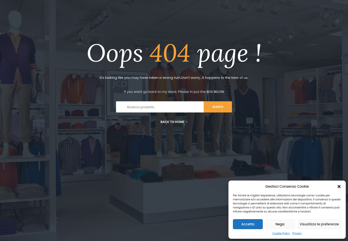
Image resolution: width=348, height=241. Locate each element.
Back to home (174, 122)
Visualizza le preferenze (319, 224)
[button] (339, 186)
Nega (280, 224)
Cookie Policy (281, 233)
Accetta (247, 224)
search (218, 107)
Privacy (297, 233)
